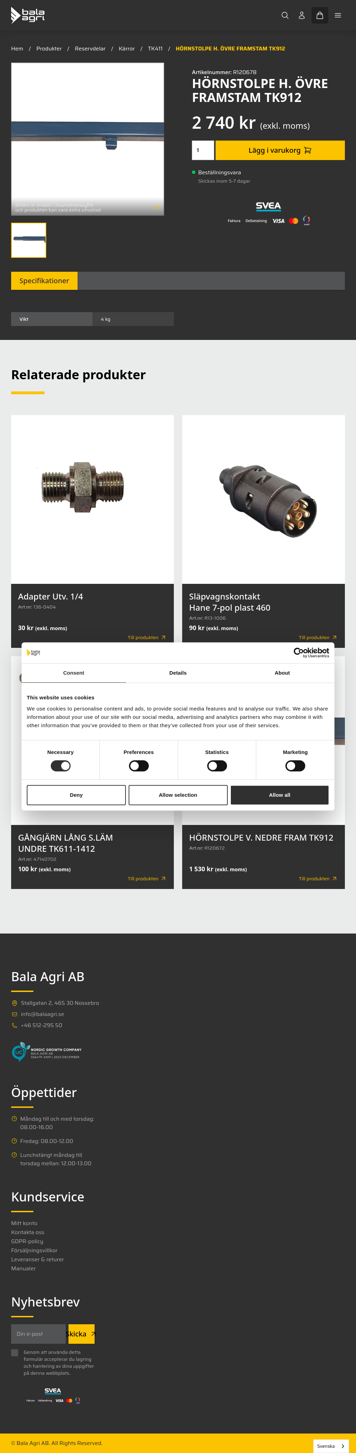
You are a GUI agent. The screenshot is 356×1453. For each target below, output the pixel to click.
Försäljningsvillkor (34, 1250)
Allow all (280, 795)
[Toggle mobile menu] (338, 15)
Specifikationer (44, 280)
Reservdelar (90, 48)
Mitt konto (24, 1223)
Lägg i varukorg (280, 150)
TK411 (155, 48)
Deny (76, 795)
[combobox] (331, 1446)
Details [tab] (178, 673)
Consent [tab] (73, 673)
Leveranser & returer (37, 1259)
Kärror (127, 48)
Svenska (326, 1446)
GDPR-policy (27, 1241)
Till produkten (147, 637)
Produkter (49, 48)
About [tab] (282, 673)
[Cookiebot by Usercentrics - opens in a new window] (298, 653)
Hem (17, 48)
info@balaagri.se (42, 1014)
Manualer (23, 1268)
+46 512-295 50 (41, 1025)
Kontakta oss (27, 1232)
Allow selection (178, 795)
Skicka (81, 1334)
